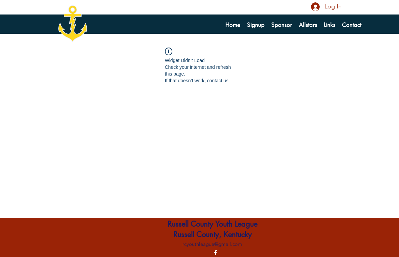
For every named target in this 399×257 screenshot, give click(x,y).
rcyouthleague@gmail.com (212, 244)
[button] (256, 25)
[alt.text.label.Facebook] (215, 252)
